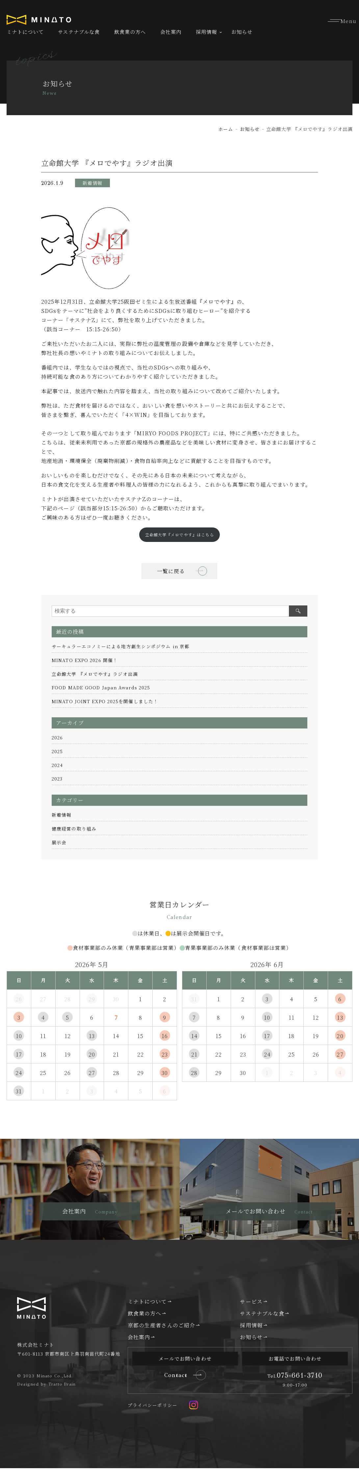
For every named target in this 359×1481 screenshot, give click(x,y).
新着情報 (61, 815)
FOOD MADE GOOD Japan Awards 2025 (102, 687)
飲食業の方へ (130, 31)
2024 (58, 765)
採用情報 (206, 31)
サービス (251, 1313)
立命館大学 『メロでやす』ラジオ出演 (95, 674)
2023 (58, 779)
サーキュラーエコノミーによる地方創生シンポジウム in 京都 (121, 646)
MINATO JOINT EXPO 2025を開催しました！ (105, 701)
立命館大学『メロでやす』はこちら (179, 534)
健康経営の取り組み (74, 828)
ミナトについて (25, 31)
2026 (58, 737)
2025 (58, 751)
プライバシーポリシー (152, 1418)
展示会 (59, 842)
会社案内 (170, 31)
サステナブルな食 (79, 31)
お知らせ (241, 31)
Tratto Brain (62, 1395)
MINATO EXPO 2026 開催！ (85, 660)
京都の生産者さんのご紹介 (161, 1337)
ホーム (225, 128)
